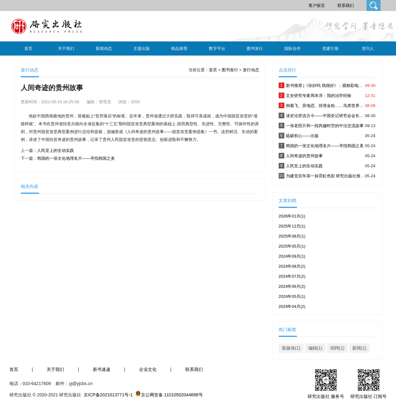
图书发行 (255, 48)
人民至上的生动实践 (55, 150)
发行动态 (251, 69)
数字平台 (217, 48)
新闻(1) (359, 348)
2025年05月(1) (292, 246)
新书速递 (101, 369)
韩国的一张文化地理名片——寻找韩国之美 (76, 158)
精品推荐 (179, 48)
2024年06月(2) (292, 286)
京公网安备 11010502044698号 (172, 394)
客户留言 (317, 5)
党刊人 (368, 48)
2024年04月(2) (292, 306)
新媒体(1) (291, 348)
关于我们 (66, 48)
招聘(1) (337, 348)
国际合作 (292, 48)
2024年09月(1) (292, 256)
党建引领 (330, 48)
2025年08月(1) (292, 236)
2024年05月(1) (292, 296)
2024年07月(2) (292, 276)
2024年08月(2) (292, 266)
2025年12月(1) (292, 226)
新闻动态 (104, 48)
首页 (28, 48)
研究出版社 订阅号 (368, 396)
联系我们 (345, 5)
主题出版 (141, 48)
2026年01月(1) (292, 216)
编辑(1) (315, 348)
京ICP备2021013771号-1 (108, 394)
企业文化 (148, 369)
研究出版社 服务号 (326, 396)
